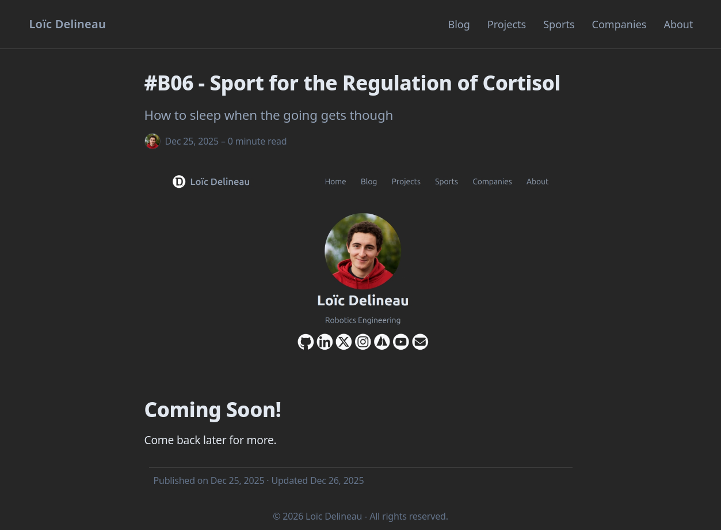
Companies (619, 24)
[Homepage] (67, 24)
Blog (459, 24)
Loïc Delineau (334, 516)
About (678, 24)
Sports (558, 24)
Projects (506, 24)
